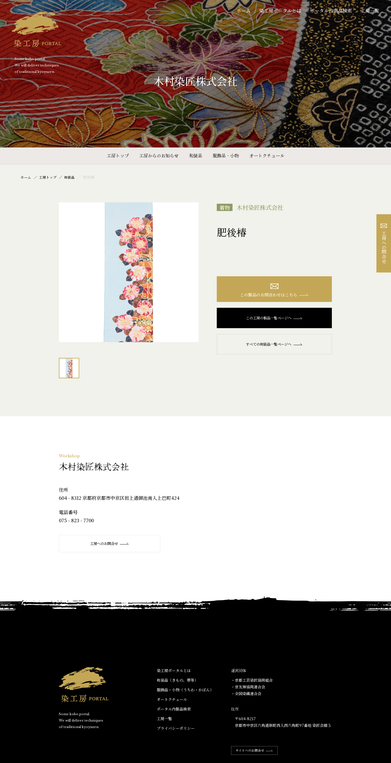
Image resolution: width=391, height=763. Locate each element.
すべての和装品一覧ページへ (274, 346)
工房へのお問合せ (109, 543)
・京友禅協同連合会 (248, 687)
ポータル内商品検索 (331, 10)
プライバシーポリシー (176, 728)
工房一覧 (370, 10)
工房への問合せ (384, 243)
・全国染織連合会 (246, 694)
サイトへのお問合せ (257, 750)
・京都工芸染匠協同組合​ (252, 680)
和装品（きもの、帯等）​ (177, 680)
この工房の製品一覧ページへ (274, 319)
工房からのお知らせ (159, 155)
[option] (129, 272)
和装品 (195, 155)
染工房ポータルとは (280, 10)
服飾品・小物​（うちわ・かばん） (185, 690)
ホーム (244, 10)
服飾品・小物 (226, 155)
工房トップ (118, 155)
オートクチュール (266, 155)
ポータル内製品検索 (174, 709)
